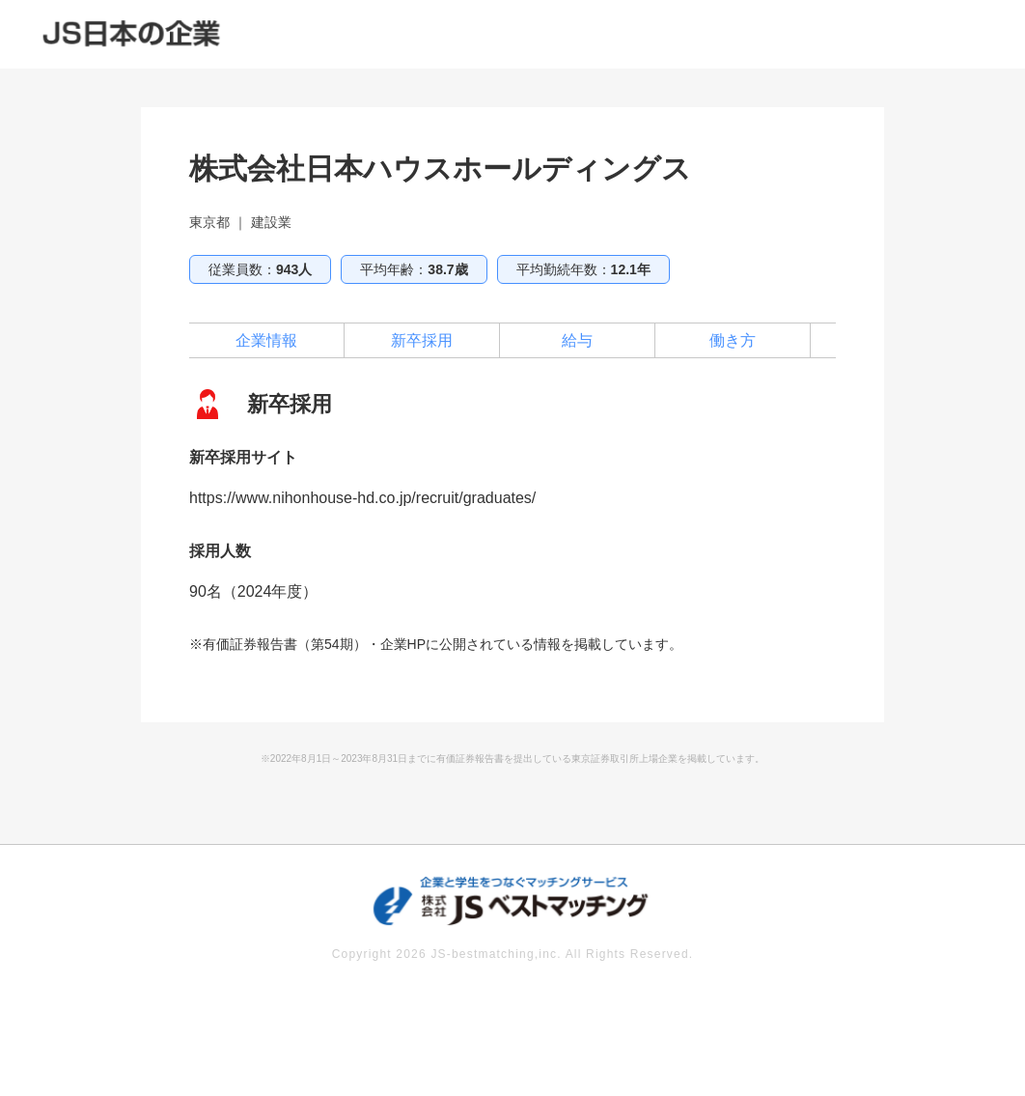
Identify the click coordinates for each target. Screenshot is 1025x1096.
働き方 (732, 340)
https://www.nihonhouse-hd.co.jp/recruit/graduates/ (362, 498)
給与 (577, 340)
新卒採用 (422, 340)
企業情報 (266, 340)
